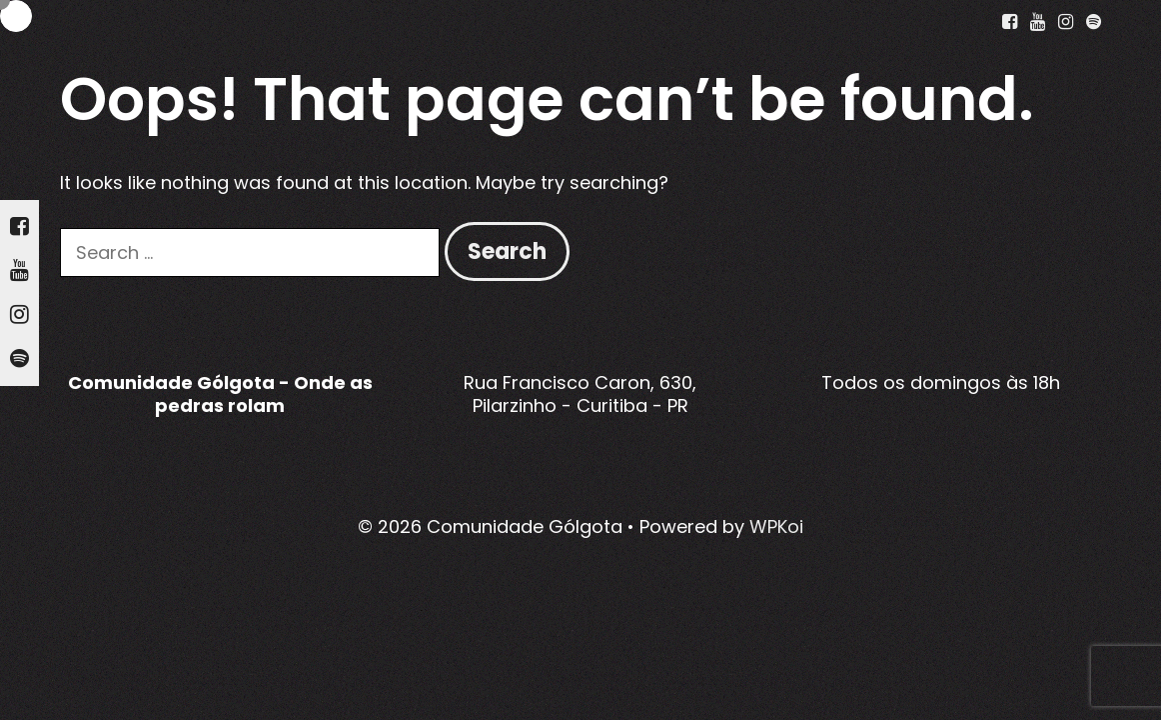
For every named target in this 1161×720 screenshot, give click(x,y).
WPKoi (776, 526)
